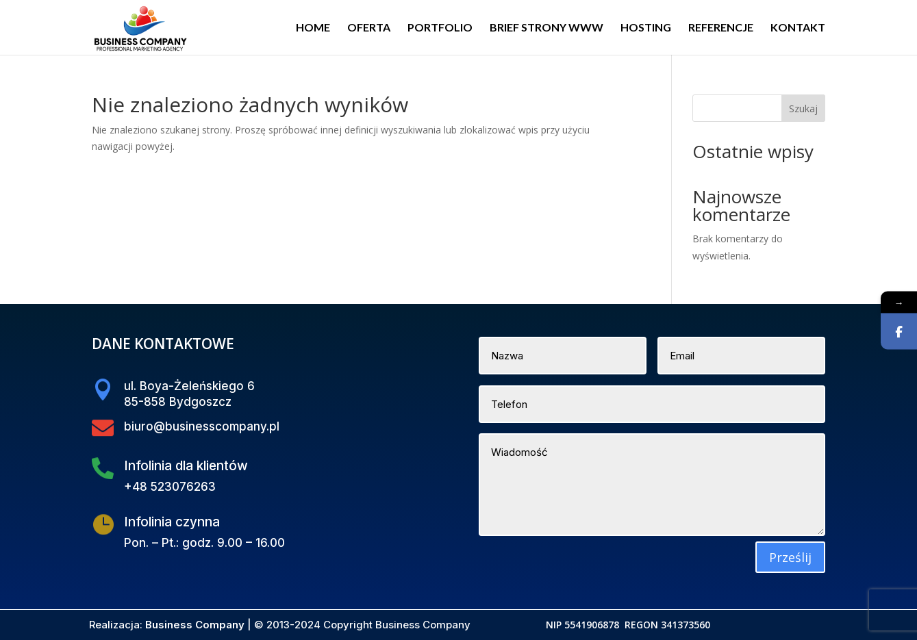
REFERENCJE (720, 28)
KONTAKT (797, 28)
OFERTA (368, 28)
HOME (313, 28)
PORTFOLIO (440, 28)
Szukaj (803, 108)
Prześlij (790, 557)
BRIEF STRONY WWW (546, 28)
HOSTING (645, 28)
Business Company (194, 624)
